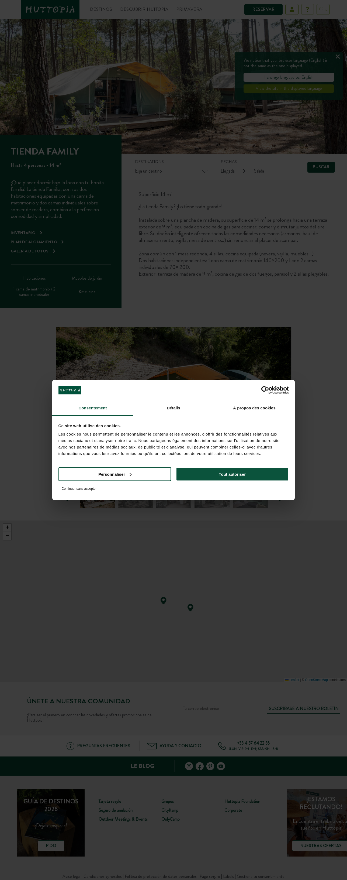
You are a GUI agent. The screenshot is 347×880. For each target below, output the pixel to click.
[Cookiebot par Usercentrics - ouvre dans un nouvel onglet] (265, 390)
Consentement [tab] (92, 408)
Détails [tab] (173, 408)
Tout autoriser (232, 474)
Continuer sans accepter (79, 489)
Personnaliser (114, 474)
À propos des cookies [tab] (254, 408)
